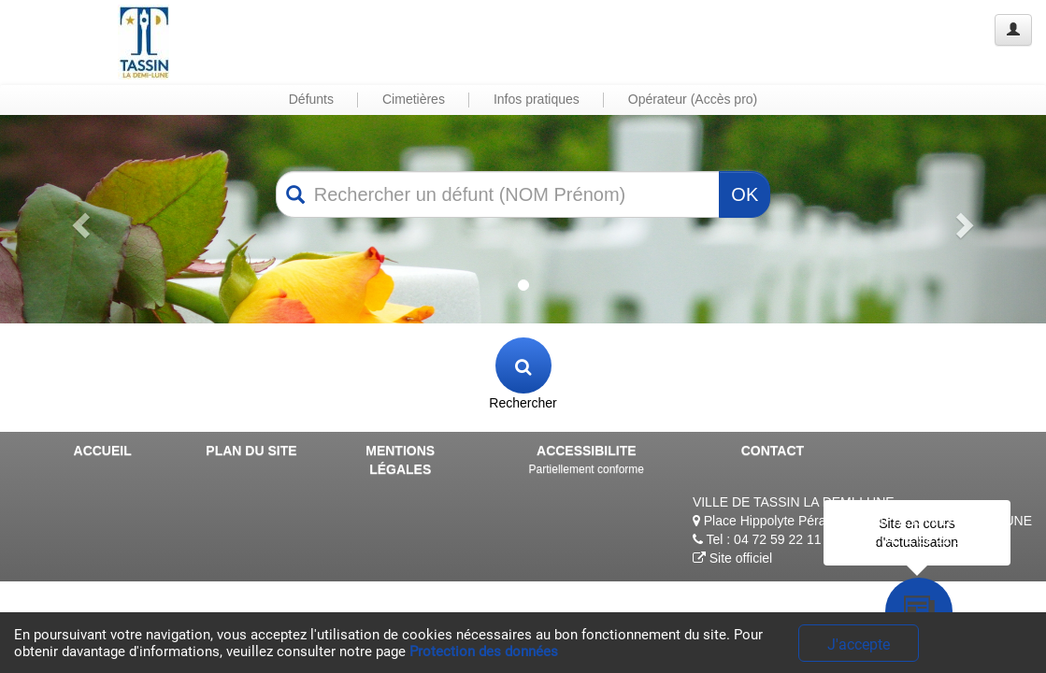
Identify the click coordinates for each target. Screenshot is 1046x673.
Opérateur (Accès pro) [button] (693, 99)
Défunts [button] (311, 99)
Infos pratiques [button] (537, 99)
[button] (78, 219)
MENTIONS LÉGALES (400, 460)
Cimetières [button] (413, 99)
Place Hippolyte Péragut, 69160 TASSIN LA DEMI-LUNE (862, 520)
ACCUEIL (103, 450)
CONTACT (772, 450)
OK (744, 194)
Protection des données (483, 651)
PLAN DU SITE (251, 450)
